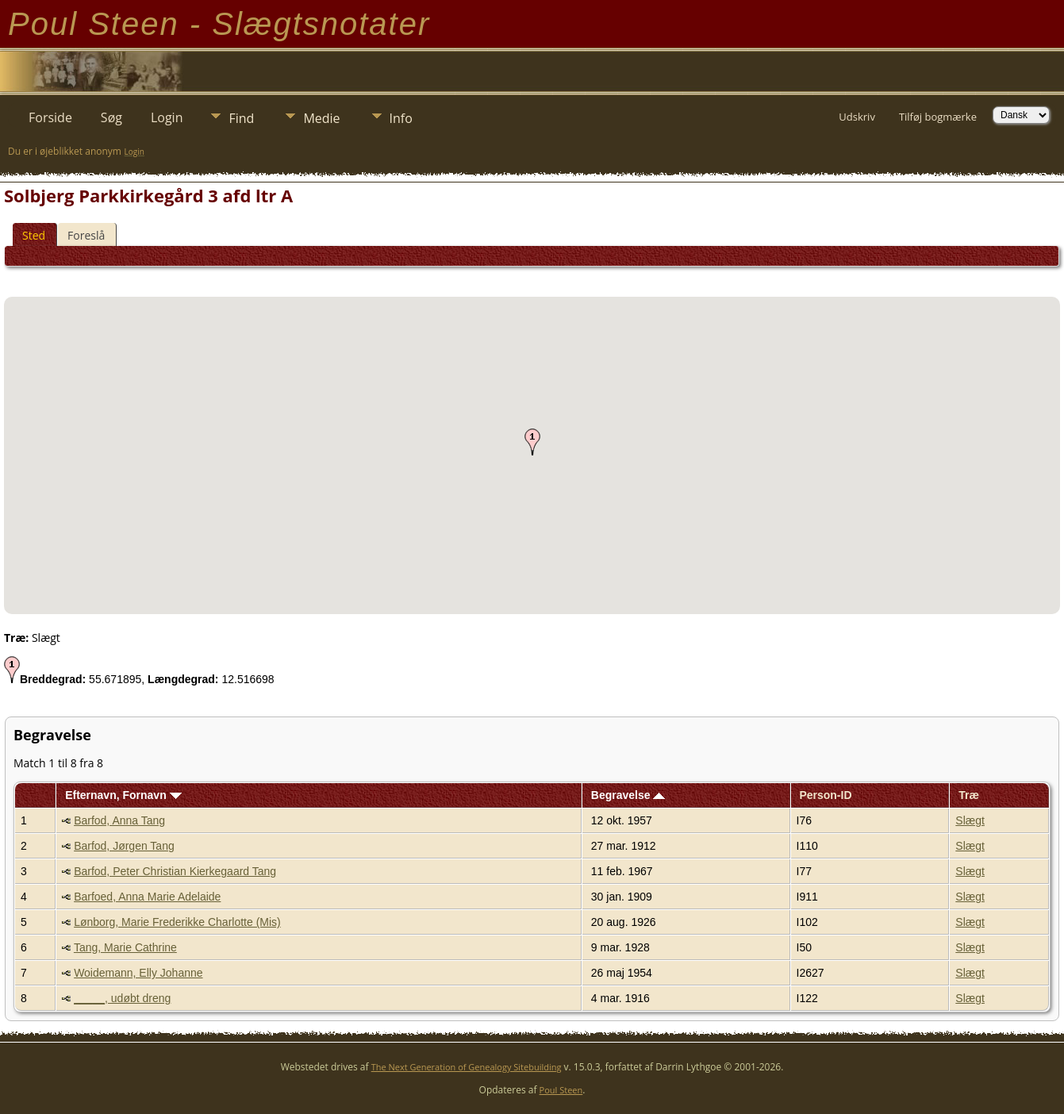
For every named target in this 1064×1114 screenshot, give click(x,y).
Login (167, 117)
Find (241, 118)
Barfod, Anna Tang (119, 820)
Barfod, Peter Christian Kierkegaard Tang (175, 871)
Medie (321, 118)
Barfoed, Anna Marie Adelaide (147, 896)
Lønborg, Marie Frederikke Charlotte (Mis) (177, 922)
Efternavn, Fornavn (123, 795)
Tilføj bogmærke (938, 116)
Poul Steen (561, 1090)
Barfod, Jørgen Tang (124, 845)
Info (401, 118)
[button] (532, 441)
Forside (50, 117)
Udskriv (857, 116)
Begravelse (628, 795)
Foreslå (86, 235)
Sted (33, 235)
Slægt (970, 820)
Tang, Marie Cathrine (125, 947)
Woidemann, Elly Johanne (138, 972)
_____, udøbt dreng (122, 998)
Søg (111, 117)
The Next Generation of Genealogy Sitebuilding (466, 1067)
